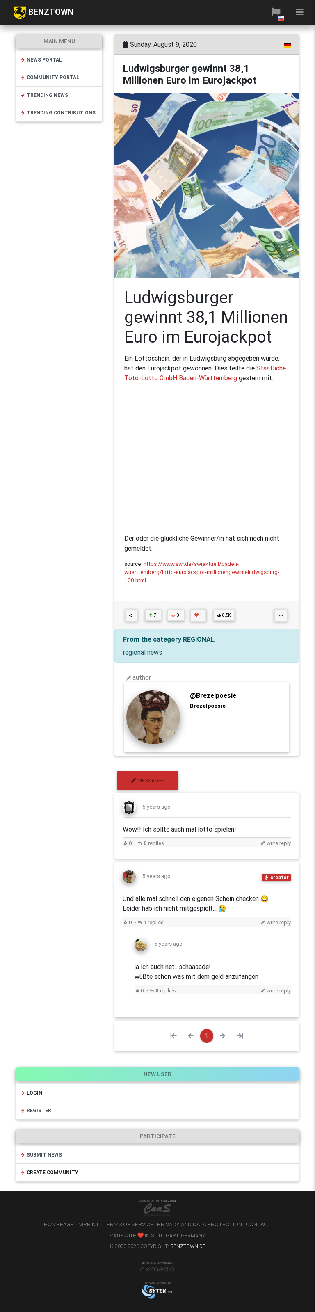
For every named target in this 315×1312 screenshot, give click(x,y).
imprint (88, 1224)
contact (258, 1224)
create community (49, 1172)
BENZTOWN (43, 12)
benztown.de (187, 1246)
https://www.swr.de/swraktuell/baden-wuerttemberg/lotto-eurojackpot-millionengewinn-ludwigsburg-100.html (201, 572)
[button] (276, 12)
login (31, 1093)
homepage (58, 1224)
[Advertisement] (206, 458)
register (35, 1110)
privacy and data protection (199, 1224)
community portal (49, 77)
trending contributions (58, 113)
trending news (44, 95)
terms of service (128, 1224)
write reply (275, 843)
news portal (41, 60)
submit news (41, 1155)
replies (150, 843)
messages (147, 780)
